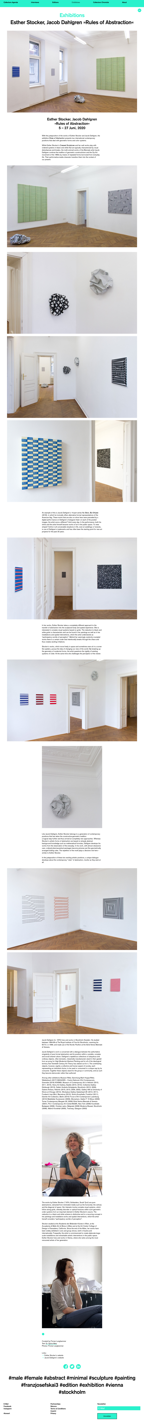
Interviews (35, 2)
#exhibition (92, 1385)
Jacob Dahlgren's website (54, 1358)
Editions (55, 2)
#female (34, 1378)
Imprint (53, 1411)
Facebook (7, 1406)
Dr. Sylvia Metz (51, 1343)
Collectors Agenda (11, 2)
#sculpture (101, 1378)
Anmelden (107, 1416)
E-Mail (6, 1404)
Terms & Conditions (58, 1409)
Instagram (8, 1409)
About (124, 2)
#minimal (78, 1378)
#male (16, 1378)
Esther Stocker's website (53, 1355)
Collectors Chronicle (101, 2)
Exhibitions (76, 2)
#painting (124, 1378)
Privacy (53, 1413)
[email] (118, 1408)
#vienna (114, 1385)
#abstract (55, 1378)
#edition (69, 1385)
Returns (54, 1406)
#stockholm (72, 1392)
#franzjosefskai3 (40, 1385)
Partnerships (55, 1404)
